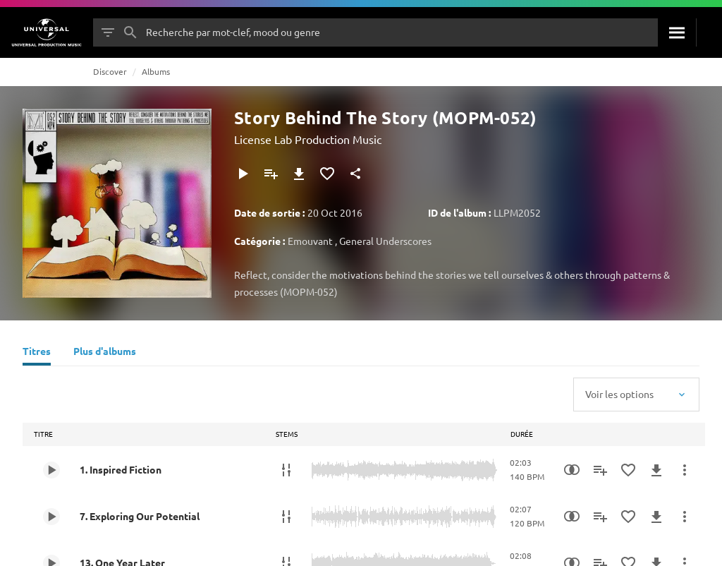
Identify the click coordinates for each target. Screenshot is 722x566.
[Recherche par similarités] (571, 470)
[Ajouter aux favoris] (327, 173)
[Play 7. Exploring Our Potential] (51, 517)
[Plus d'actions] (684, 470)
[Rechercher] (677, 32)
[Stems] (286, 470)
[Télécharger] (298, 173)
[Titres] (37, 353)
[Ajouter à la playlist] (270, 173)
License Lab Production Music (307, 139)
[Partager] (355, 173)
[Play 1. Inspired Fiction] (51, 470)
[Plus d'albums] (104, 353)
